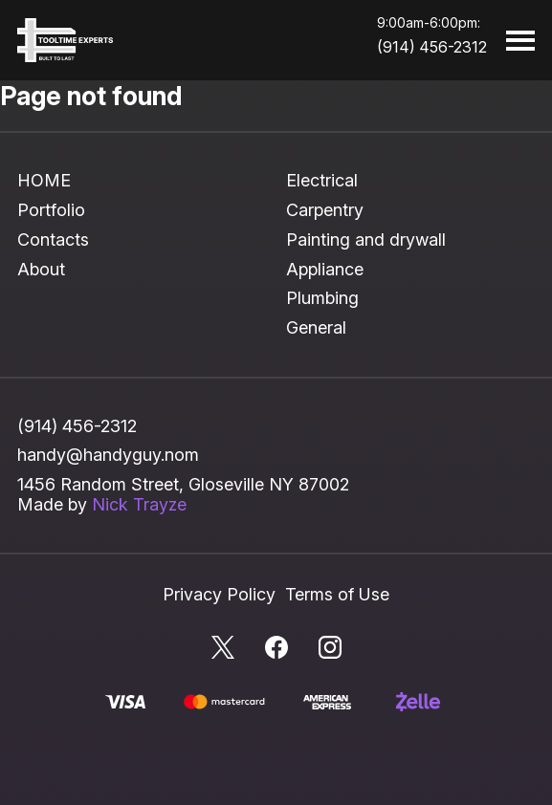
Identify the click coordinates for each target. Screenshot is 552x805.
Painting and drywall (366, 239)
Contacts (53, 239)
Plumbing (322, 298)
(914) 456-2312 (432, 46)
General (316, 327)
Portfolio (51, 210)
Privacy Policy (219, 594)
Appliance (325, 269)
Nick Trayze (139, 504)
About (41, 269)
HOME (44, 180)
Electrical (322, 180)
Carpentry (325, 210)
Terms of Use (337, 594)
